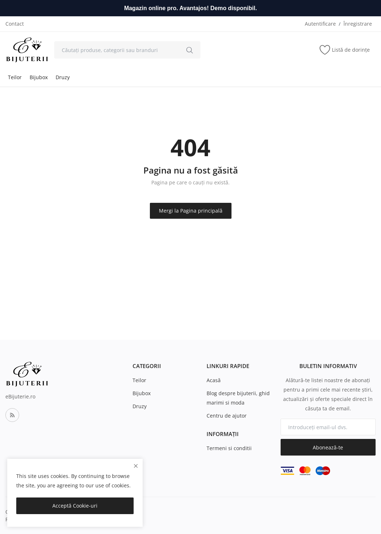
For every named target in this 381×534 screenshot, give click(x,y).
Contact (14, 23)
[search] (189, 50)
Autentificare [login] (320, 23)
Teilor (15, 77)
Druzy (63, 77)
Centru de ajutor (227, 415)
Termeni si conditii (229, 448)
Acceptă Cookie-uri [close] (75, 505)
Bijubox (39, 77)
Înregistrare (357, 23)
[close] (136, 465)
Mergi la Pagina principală (190, 210)
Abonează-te (328, 447)
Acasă (214, 380)
